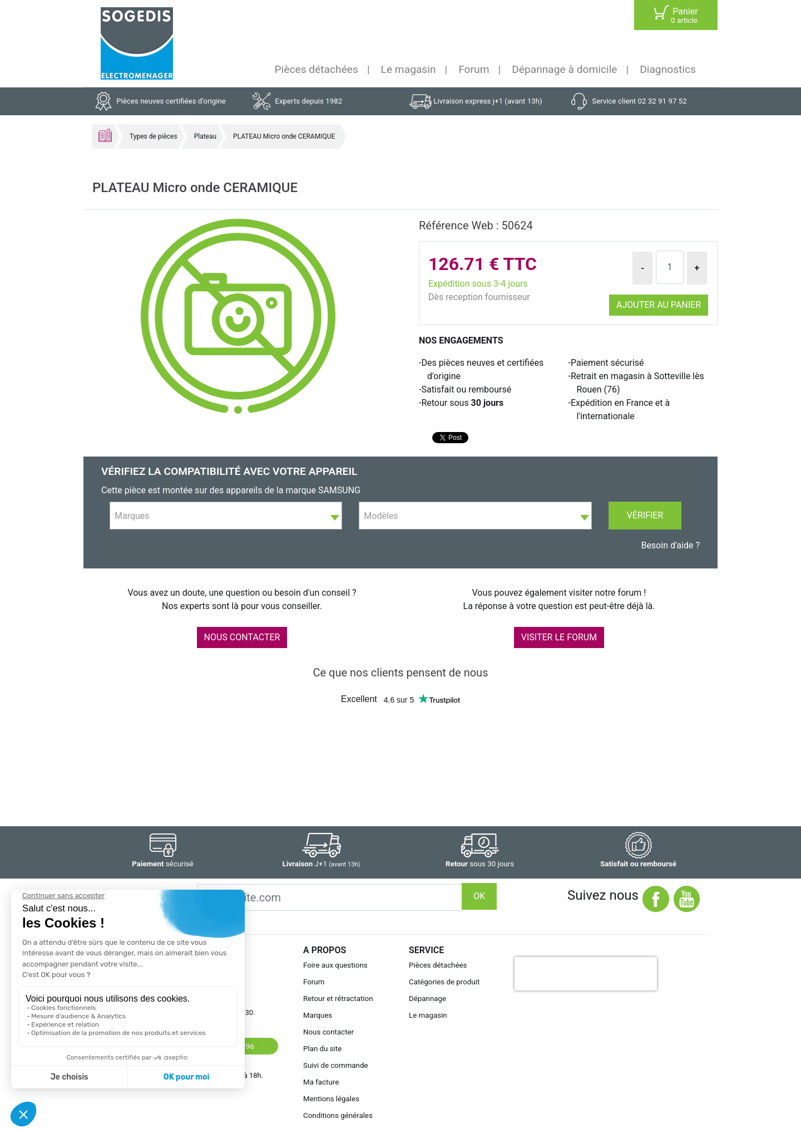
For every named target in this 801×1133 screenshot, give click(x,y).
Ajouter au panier (658, 305)
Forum (473, 69)
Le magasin (408, 69)
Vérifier (645, 515)
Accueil (105, 135)
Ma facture (321, 1082)
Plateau (205, 136)
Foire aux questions (335, 965)
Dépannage (427, 998)
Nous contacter (328, 1032)
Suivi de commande (335, 1065)
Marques (317, 1015)
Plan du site (322, 1048)
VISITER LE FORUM (559, 637)
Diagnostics (668, 69)
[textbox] (226, 516)
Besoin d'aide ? (670, 545)
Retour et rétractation (338, 998)
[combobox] (226, 515)
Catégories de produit (444, 982)
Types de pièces (153, 136)
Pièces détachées (316, 69)
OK (479, 896)
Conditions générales (338, 1115)
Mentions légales (331, 1099)
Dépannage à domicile (564, 69)
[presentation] (586, 973)
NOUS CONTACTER (242, 637)
